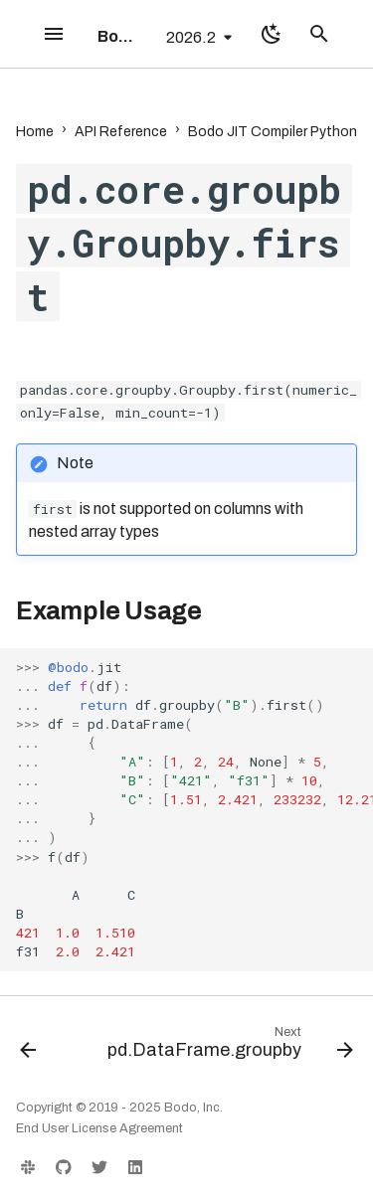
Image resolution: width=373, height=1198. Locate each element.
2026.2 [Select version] (191, 37)
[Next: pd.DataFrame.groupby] (228, 1047)
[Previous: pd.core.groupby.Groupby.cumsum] (28, 1047)
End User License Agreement (99, 1128)
